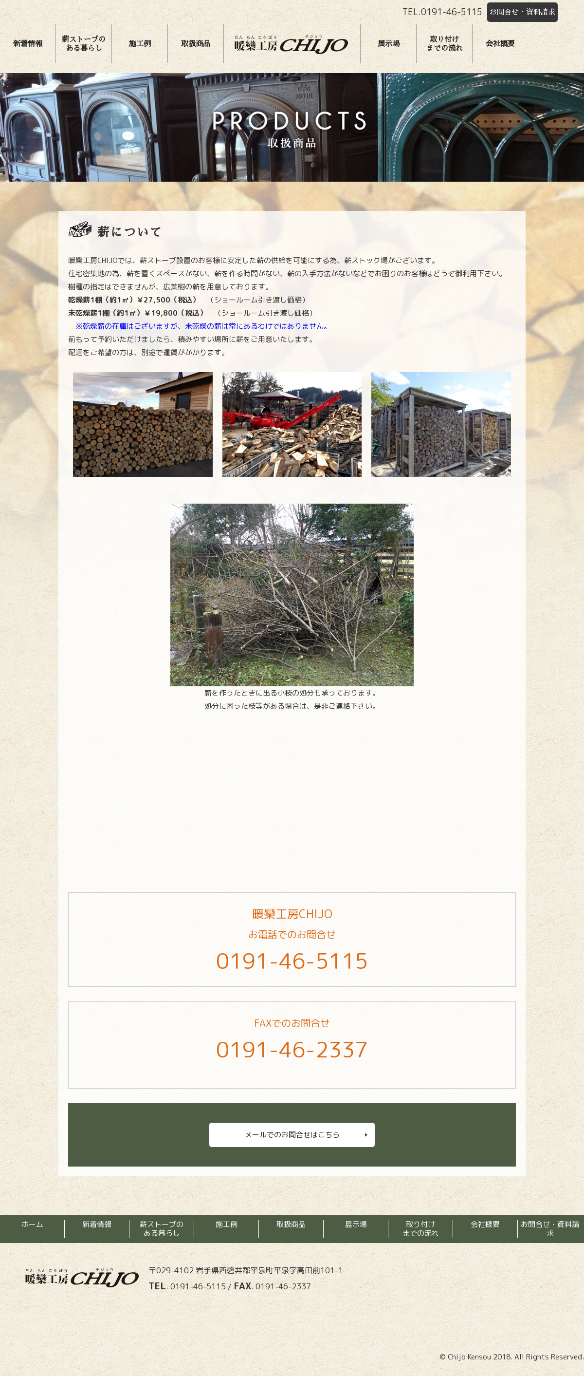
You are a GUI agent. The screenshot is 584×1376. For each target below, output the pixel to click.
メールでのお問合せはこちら (292, 1135)
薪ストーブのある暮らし (84, 44)
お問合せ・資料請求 (522, 12)
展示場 (389, 43)
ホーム (32, 1224)
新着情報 (27, 43)
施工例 (140, 43)
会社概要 (500, 43)
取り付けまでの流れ (444, 44)
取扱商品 (195, 43)
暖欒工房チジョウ (291, 43)
